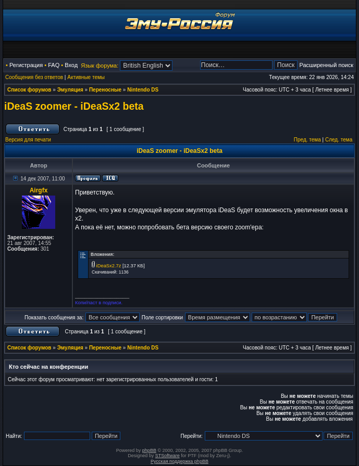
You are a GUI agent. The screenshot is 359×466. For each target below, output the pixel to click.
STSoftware (167, 455)
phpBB (149, 450)
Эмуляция (70, 90)
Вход (71, 65)
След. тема (338, 140)
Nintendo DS (142, 90)
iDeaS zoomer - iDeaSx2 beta (74, 106)
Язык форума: (99, 65)
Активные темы (86, 77)
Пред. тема (307, 140)
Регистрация (26, 65)
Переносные (105, 90)
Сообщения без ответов (34, 77)
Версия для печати (28, 140)
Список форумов (29, 90)
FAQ (53, 65)
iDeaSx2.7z (108, 265)
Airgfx (39, 190)
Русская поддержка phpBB (179, 461)
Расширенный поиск (326, 65)
